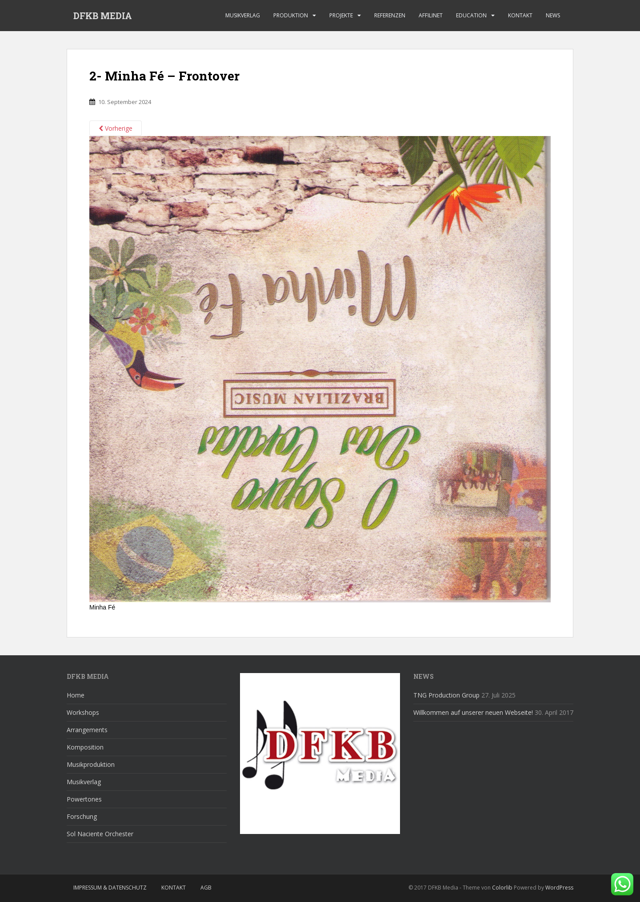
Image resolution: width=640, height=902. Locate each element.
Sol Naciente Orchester (100, 834)
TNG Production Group (446, 695)
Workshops (83, 712)
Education (471, 15)
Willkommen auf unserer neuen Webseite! (473, 712)
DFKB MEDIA (102, 15)
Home (75, 695)
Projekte (341, 15)
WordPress (559, 887)
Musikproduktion (91, 764)
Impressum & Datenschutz (110, 887)
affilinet (431, 15)
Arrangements (87, 730)
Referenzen (389, 15)
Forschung (82, 816)
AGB (206, 887)
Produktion (290, 15)
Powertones (84, 799)
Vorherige (115, 128)
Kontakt (520, 15)
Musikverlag (242, 15)
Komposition (85, 747)
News (553, 15)
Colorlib (502, 887)
